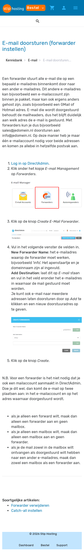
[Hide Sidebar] (75, 7)
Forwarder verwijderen (30, 505)
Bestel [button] (36, 8)
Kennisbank (14, 60)
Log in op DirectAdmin (30, 163)
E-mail (32, 60)
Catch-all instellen (26, 510)
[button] (52, 8)
